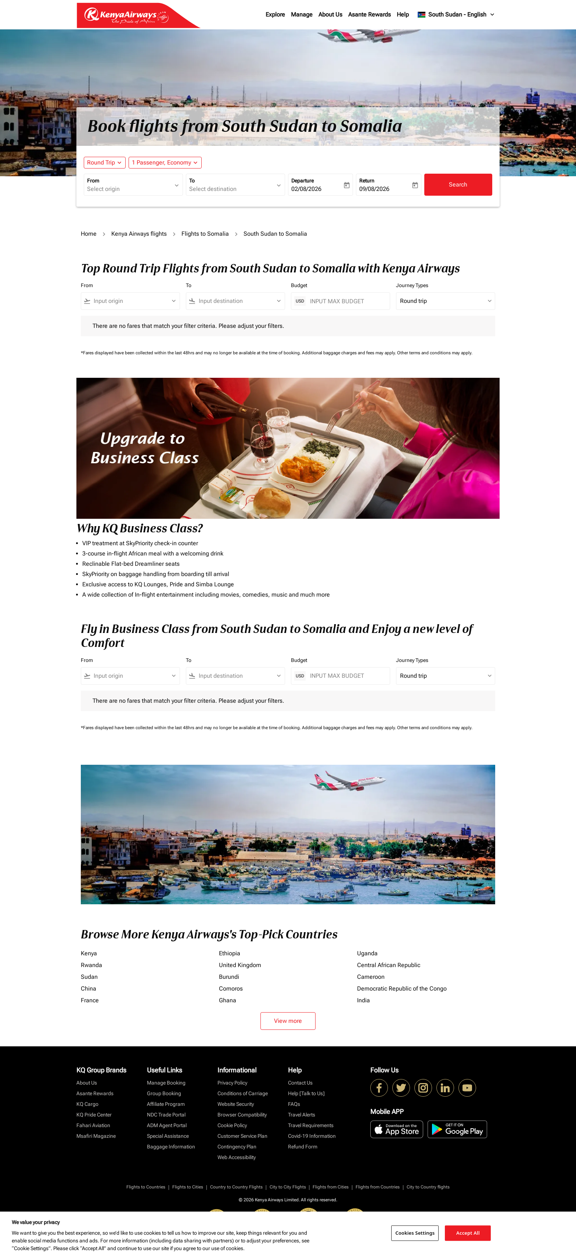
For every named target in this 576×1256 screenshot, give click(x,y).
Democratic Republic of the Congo (402, 988)
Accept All (468, 1233)
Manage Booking (166, 1083)
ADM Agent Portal (167, 1125)
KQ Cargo (87, 1104)
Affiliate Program (166, 1104)
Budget (299, 285)
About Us (330, 14)
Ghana (227, 1000)
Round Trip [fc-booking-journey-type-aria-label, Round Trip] (101, 162)
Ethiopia (229, 953)
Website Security (235, 1104)
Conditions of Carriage (242, 1093)
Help (403, 14)
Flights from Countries (378, 1187)
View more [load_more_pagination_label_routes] (288, 1020)
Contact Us (300, 1083)
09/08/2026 (374, 188)
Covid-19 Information (312, 1136)
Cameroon (371, 976)
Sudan (89, 976)
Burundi (229, 976)
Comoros (231, 988)
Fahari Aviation (93, 1125)
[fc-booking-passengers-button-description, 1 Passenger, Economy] (161, 162)
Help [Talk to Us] (306, 1093)
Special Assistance (168, 1136)
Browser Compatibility (242, 1115)
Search (458, 184)
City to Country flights (428, 1187)
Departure (302, 181)
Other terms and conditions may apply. (434, 352)
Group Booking (164, 1093)
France (90, 1000)
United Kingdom (240, 965)
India (363, 1000)
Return (366, 181)
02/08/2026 (306, 188)
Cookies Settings (415, 1233)
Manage (302, 14)
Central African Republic (388, 965)
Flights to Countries (145, 1187)
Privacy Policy (232, 1083)
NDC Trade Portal (166, 1115)
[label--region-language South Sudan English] (456, 14)
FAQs (294, 1104)
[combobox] (129, 189)
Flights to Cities (187, 1187)
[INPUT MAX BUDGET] (346, 301)
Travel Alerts (301, 1115)
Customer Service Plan (242, 1136)
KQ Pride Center (94, 1115)
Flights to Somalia (205, 233)
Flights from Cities (331, 1187)
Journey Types (412, 285)
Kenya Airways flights (139, 233)
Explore (275, 14)
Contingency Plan (236, 1147)
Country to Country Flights (236, 1187)
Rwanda (91, 965)
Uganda (367, 953)
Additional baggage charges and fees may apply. (349, 352)
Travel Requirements (311, 1125)
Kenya (89, 953)
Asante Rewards (369, 14)
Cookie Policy (232, 1125)
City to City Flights (288, 1187)
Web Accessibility (236, 1157)
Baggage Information (171, 1147)
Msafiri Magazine (96, 1136)
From (93, 181)
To (192, 181)
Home (89, 233)
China (88, 988)
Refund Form (302, 1147)
